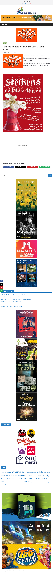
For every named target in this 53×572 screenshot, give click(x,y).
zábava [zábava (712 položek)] (6, 485)
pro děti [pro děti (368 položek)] (38, 478)
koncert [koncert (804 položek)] (4, 478)
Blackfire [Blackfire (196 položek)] (4, 472)
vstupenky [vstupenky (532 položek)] (45, 482)
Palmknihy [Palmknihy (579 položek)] (20, 478)
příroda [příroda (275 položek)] (45, 478)
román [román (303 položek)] (22, 482)
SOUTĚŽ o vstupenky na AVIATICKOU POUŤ (11, 301)
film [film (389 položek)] (43, 472)
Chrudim (5, 43)
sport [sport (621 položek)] (32, 482)
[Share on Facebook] (8, 167)
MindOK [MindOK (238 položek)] (8, 478)
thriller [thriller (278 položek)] (35, 482)
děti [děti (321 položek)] (32, 472)
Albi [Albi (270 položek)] (2, 472)
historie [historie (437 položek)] (3, 475)
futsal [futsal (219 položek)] (45, 472)
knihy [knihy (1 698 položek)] (47, 475)
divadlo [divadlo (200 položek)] (29, 472)
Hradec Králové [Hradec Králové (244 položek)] (14, 475)
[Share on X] (20, 167)
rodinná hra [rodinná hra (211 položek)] (12, 482)
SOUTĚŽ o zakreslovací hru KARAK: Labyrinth (11, 306)
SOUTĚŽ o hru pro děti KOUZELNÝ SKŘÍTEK (11, 297)
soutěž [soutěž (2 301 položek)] (27, 481)
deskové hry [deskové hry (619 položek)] (24, 472)
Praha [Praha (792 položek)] (33, 478)
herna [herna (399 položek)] (48, 472)
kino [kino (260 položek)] (40, 475)
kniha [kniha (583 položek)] (42, 475)
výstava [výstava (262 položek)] (2, 485)
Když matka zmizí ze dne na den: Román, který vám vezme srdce (16, 299)
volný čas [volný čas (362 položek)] (40, 482)
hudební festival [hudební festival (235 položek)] (28, 475)
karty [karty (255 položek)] (38, 475)
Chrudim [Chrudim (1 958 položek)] (16, 471)
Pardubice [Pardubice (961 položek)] (27, 478)
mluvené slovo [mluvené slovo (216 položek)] (13, 478)
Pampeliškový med (5, 304)
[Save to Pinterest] (32, 167)
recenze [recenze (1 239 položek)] (4, 482)
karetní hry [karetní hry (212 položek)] (34, 475)
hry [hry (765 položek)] (19, 475)
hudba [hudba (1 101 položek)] (22, 475)
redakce (14, 52)
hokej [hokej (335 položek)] (7, 475)
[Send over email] (44, 167)
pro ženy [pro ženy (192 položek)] (41, 478)
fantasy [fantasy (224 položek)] (34, 472)
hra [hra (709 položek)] (9, 475)
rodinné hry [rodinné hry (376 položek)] (17, 482)
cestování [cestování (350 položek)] (8, 472)
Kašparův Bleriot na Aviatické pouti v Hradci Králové (13, 294)
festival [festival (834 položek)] (39, 472)
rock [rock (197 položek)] (8, 482)
